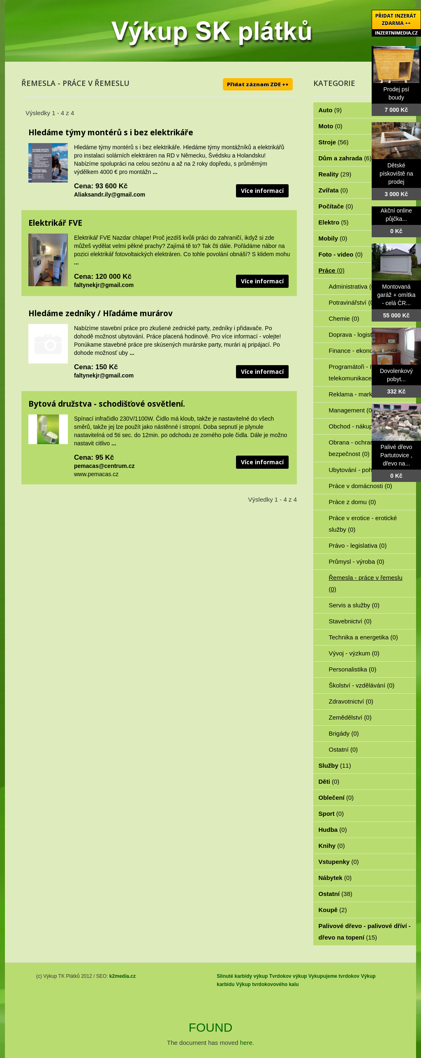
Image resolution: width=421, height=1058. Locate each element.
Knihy (332, 845)
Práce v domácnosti (360, 485)
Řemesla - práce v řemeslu (365, 583)
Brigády (344, 733)
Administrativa (353, 286)
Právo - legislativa (358, 545)
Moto (330, 126)
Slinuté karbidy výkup (242, 976)
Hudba (333, 829)
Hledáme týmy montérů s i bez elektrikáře (110, 132)
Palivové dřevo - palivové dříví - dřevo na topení (365, 931)
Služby (335, 765)
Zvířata (333, 190)
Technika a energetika (363, 637)
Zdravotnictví (351, 701)
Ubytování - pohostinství (366, 469)
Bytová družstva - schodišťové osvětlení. (106, 403)
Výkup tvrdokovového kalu (267, 984)
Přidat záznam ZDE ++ (258, 84)
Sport (331, 813)
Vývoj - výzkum (354, 653)
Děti (329, 781)
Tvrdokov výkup (288, 976)
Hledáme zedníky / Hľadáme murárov (100, 313)
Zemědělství (350, 717)
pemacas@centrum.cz (104, 466)
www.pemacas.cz (96, 474)
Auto (330, 109)
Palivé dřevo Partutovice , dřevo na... (396, 455)
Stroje (334, 142)
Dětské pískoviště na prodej (396, 173)
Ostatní (343, 749)
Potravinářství (352, 302)
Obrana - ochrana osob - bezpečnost (362, 448)
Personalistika (353, 669)
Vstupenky (339, 861)
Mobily (333, 238)
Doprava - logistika (359, 334)
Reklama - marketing (362, 394)
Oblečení (336, 797)
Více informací (262, 190)
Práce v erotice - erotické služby (363, 523)
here (246, 1042)
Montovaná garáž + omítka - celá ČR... (396, 294)
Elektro (334, 222)
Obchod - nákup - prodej (367, 426)
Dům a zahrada (345, 158)
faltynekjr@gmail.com (104, 285)
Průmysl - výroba (356, 561)
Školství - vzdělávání (362, 685)
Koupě (333, 909)
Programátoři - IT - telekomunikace (355, 372)
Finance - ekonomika (362, 350)
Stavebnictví (350, 621)
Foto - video (341, 254)
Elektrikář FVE (55, 223)
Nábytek (335, 877)
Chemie (344, 318)
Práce (332, 270)
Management (351, 410)
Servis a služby (354, 605)
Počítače (336, 206)
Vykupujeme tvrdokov (333, 976)
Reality (335, 174)
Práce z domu (352, 501)
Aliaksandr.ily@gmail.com (109, 194)
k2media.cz (122, 976)
